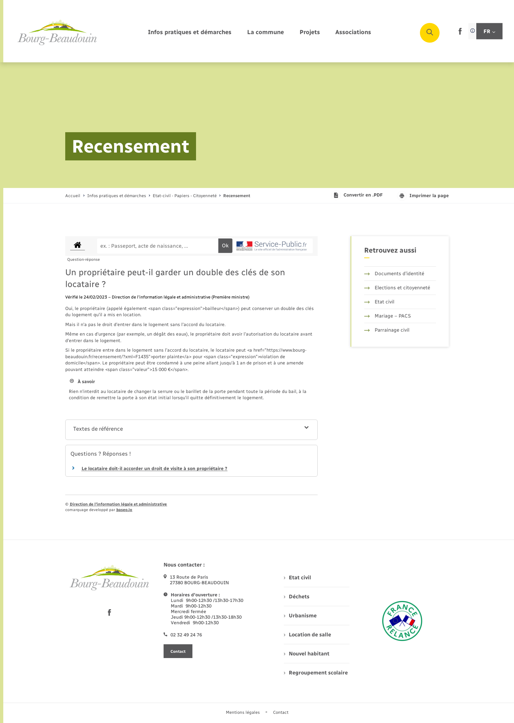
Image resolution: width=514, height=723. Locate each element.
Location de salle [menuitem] (307, 634)
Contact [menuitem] (280, 712)
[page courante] (236, 195)
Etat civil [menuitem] (297, 577)
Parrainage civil (386, 330)
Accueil (72, 195)
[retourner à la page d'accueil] (57, 32)
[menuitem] (189, 33)
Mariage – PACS (387, 316)
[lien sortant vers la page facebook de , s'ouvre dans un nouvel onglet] (460, 33)
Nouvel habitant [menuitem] (306, 654)
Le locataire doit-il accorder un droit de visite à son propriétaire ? (154, 468)
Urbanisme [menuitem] (300, 615)
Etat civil (379, 302)
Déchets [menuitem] (296, 596)
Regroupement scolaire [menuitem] (316, 673)
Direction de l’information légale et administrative (118, 504)
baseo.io (124, 509)
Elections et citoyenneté (397, 288)
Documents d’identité (394, 274)
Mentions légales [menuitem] (243, 712)
